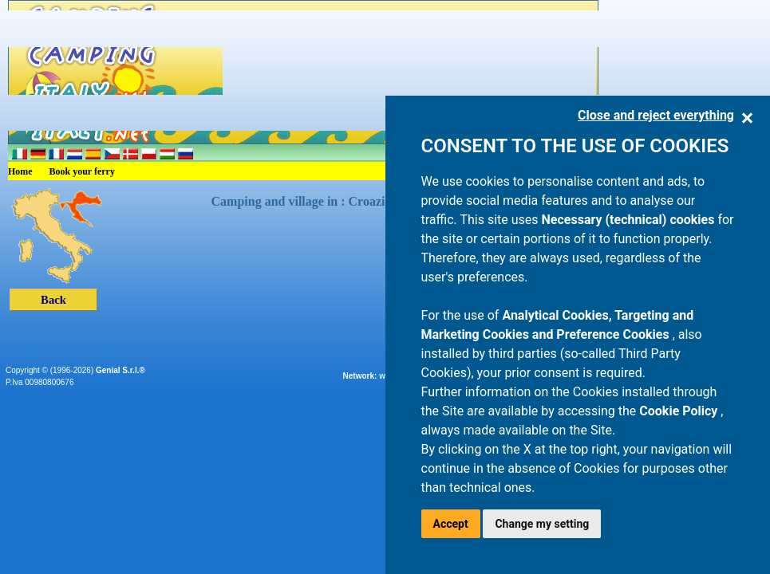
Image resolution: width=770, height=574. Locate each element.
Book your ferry (82, 171)
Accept (450, 523)
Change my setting (542, 523)
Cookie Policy (680, 411)
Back (53, 299)
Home (20, 171)
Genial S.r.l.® (120, 370)
